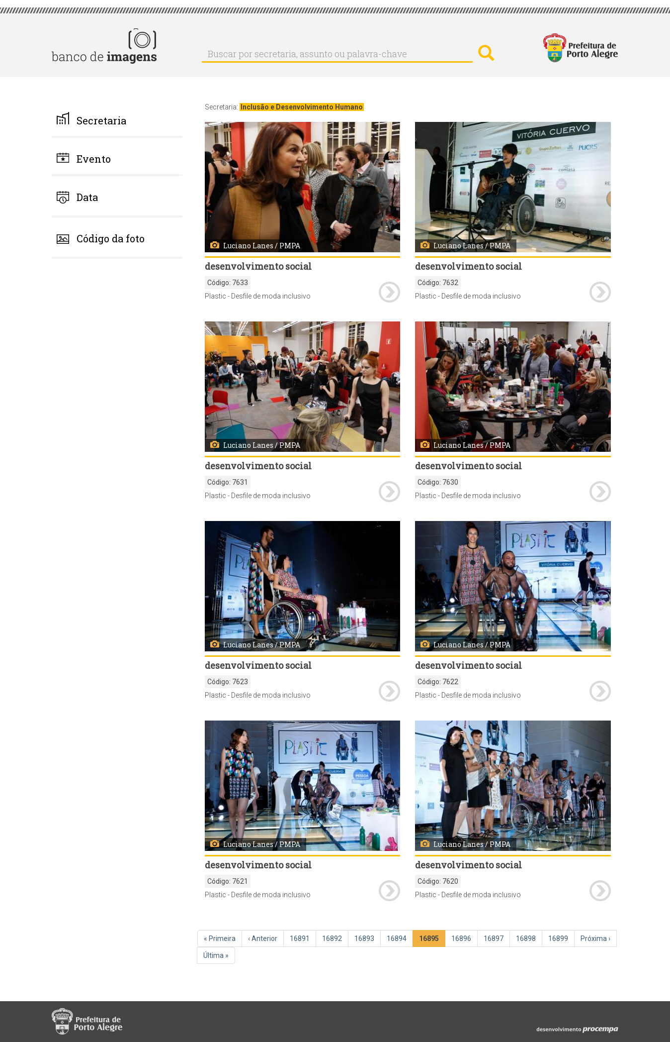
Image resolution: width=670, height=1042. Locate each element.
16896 (462, 938)
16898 (527, 938)
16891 (301, 938)
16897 (494, 938)
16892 (333, 938)
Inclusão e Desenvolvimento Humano (302, 107)
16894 (398, 938)
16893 (365, 938)
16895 (430, 940)
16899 (559, 938)
